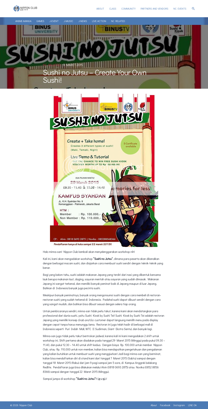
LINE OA (192, 405)
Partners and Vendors (154, 8)
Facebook (165, 405)
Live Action (99, 21)
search (193, 9)
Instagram (179, 405)
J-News (82, 21)
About (100, 8)
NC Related (118, 21)
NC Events (179, 8)
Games (40, 21)
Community (128, 8)
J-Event (54, 21)
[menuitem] (100, 9)
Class (112, 8)
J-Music (68, 21)
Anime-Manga (23, 21)
